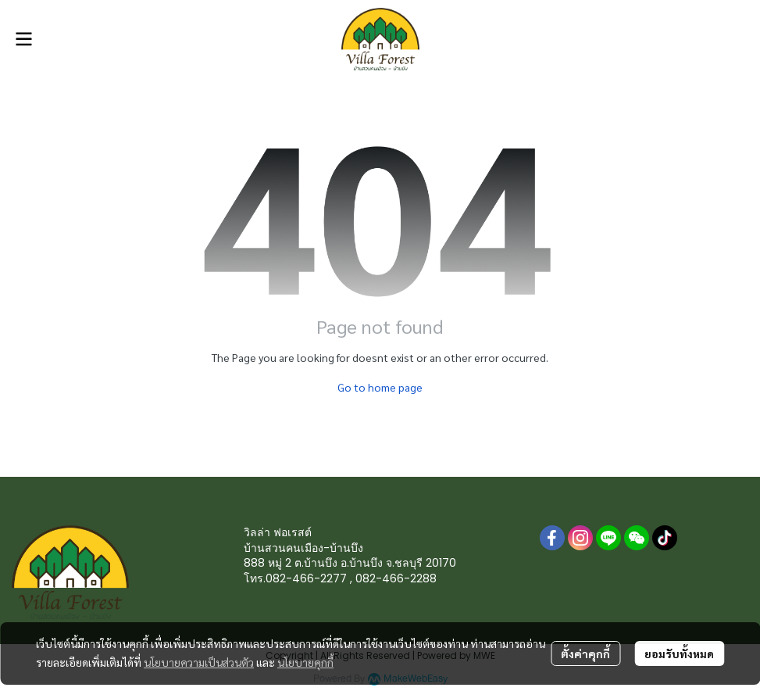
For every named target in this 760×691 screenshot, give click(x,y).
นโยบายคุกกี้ (305, 662)
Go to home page (380, 387)
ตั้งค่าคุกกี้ (585, 653)
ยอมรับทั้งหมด (679, 653)
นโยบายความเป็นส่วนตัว (199, 662)
